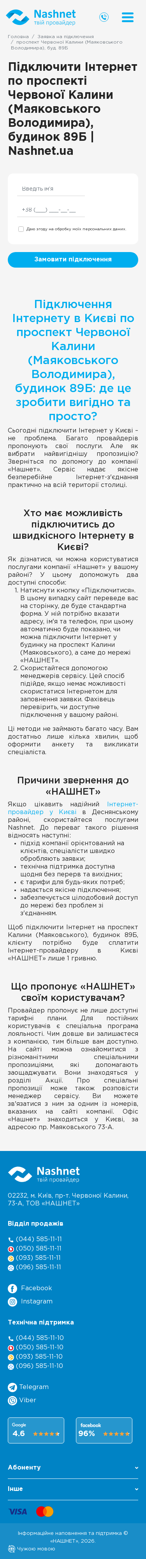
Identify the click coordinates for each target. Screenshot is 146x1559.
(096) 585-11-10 (35, 1366)
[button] (73, 1470)
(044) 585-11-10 (36, 1338)
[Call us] (104, 17)
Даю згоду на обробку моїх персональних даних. (76, 229)
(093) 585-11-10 (35, 1357)
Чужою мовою (31, 1549)
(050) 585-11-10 (35, 1348)
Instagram (30, 1302)
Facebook (30, 1288)
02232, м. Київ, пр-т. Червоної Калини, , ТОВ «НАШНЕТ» (68, 1200)
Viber (22, 1400)
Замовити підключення (73, 260)
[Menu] (127, 17)
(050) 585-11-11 (35, 1249)
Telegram (28, 1387)
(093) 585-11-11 (34, 1258)
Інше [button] (73, 1489)
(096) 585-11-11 (34, 1268)
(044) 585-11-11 (35, 1240)
